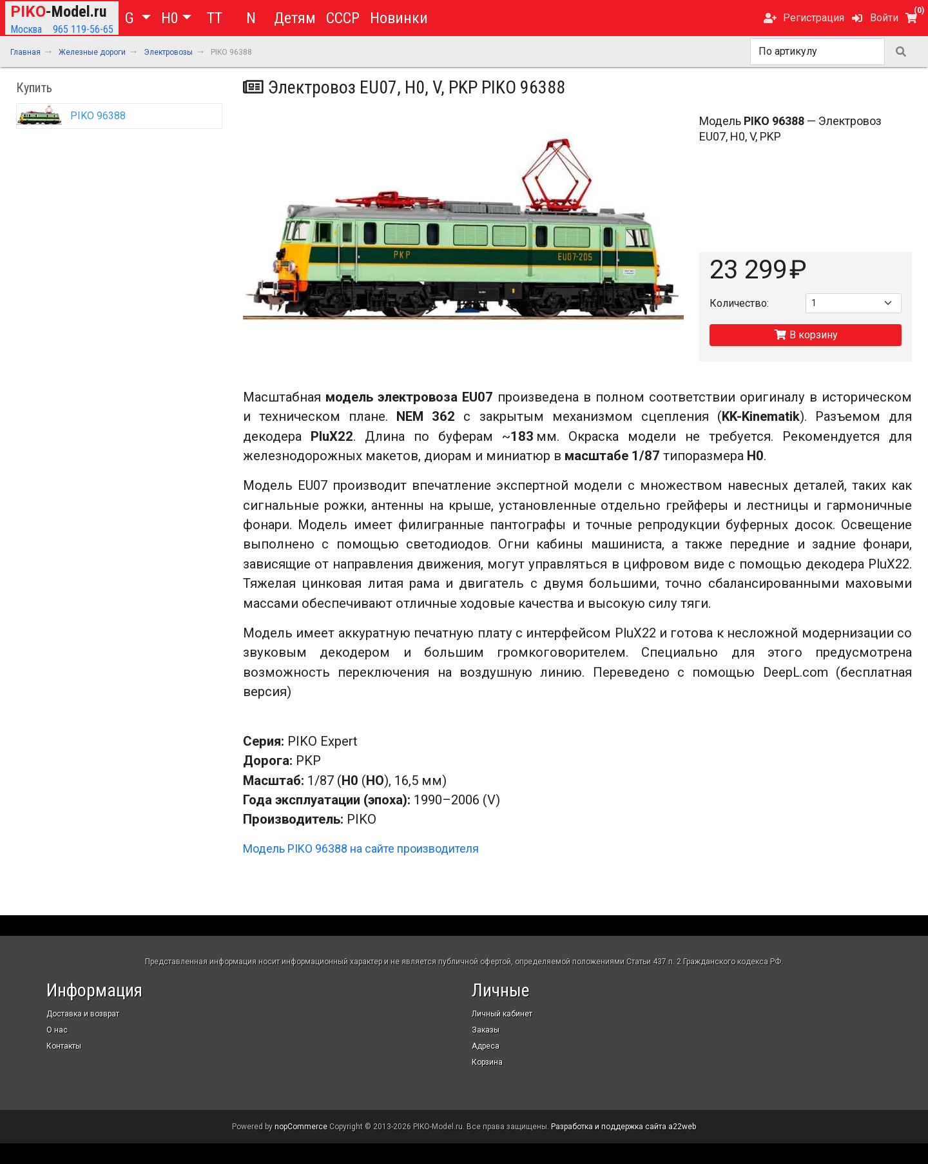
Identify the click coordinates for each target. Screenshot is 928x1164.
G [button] (131, 18)
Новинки (399, 18)
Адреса (485, 1046)
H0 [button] (170, 18)
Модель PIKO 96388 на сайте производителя (361, 848)
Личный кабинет (502, 1013)
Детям (295, 18)
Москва (26, 29)
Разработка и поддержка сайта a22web (623, 1126)
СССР (343, 18)
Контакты (63, 1046)
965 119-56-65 (83, 29)
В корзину (806, 335)
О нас (57, 1029)
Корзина (487, 1062)
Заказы (485, 1029)
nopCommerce (301, 1126)
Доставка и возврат (82, 1013)
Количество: (739, 303)
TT (214, 18)
